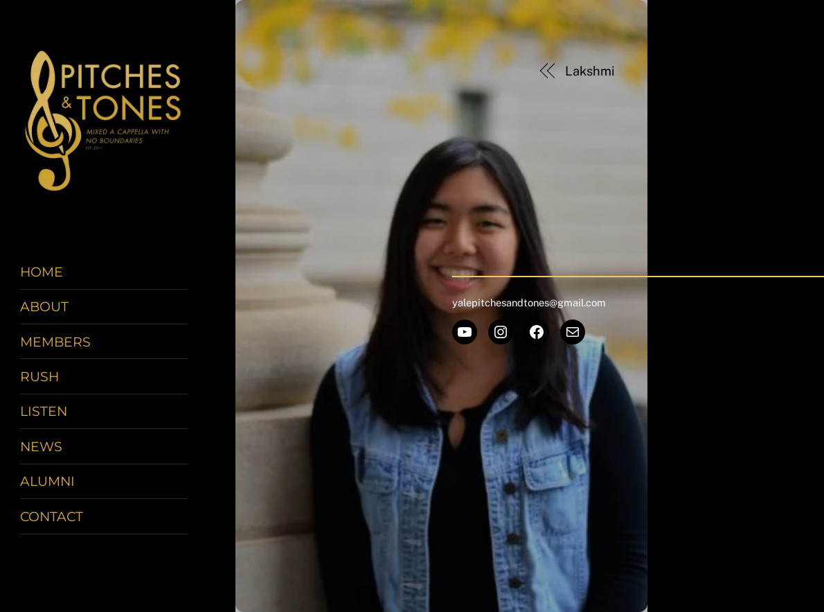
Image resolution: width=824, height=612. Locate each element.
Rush (39, 376)
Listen (43, 411)
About (44, 306)
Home (41, 271)
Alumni (47, 481)
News (41, 446)
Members (55, 341)
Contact (51, 516)
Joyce (723, 71)
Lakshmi (589, 71)
